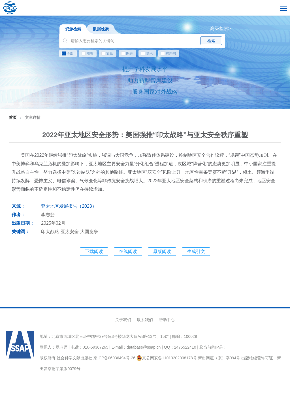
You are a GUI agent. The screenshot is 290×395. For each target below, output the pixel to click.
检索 (211, 40)
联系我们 (145, 319)
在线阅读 (128, 251)
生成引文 (196, 251)
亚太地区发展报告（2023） (69, 206)
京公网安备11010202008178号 (167, 358)
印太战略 (50, 231)
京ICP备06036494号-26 (114, 358)
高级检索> (220, 28)
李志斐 (48, 214)
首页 (13, 117)
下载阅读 (94, 251)
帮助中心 (167, 319)
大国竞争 (89, 231)
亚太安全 (70, 231)
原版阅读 (162, 251)
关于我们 (123, 319)
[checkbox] (145, 54)
